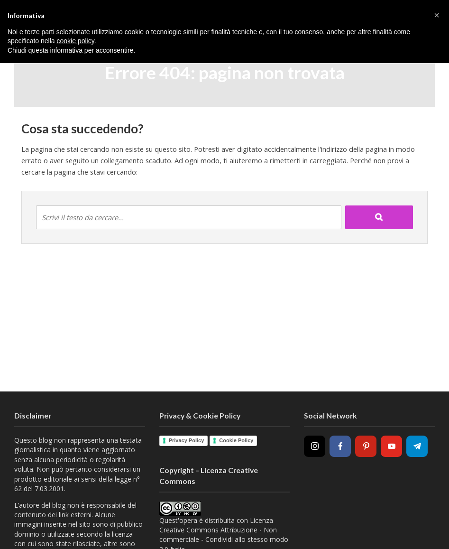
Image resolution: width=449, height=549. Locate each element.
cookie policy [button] (75, 41)
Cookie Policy (236, 440)
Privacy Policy (186, 440)
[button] (436, 15)
